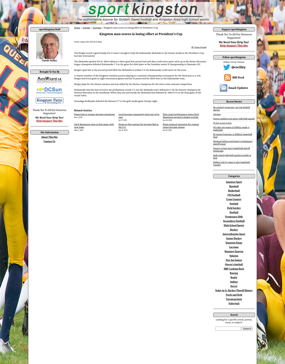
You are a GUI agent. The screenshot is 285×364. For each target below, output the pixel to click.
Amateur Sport (234, 182)
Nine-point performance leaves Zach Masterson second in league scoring (181, 116)
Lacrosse (97, 27)
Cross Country (233, 199)
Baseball (234, 186)
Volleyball (233, 303)
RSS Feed (238, 77)
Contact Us (49, 141)
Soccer (233, 286)
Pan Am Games (234, 260)
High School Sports (234, 225)
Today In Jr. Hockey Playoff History (234, 290)
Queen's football (234, 264)
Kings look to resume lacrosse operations (94, 114)
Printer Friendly (200, 47)
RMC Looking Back (234, 268)
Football (233, 212)
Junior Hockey (234, 238)
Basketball (234, 190)
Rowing (234, 273)
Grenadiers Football (234, 221)
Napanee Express (233, 251)
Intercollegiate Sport (234, 234)
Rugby (234, 277)
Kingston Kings (234, 242)
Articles (86, 27)
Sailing (234, 281)
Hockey (234, 229)
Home (77, 27)
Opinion (234, 255)
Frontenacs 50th (234, 216)
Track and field (234, 294)
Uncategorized (234, 299)
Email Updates (238, 88)
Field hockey (234, 208)
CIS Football (234, 195)
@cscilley (238, 67)
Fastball (234, 203)
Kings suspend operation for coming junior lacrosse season (181, 126)
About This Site (49, 137)
